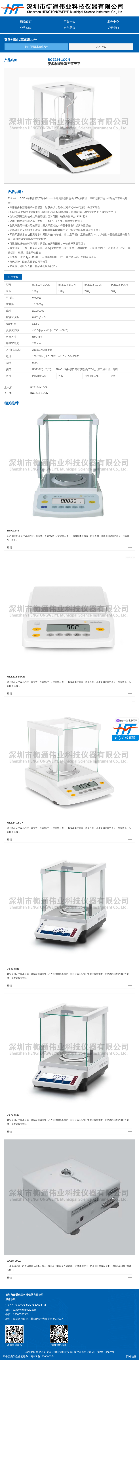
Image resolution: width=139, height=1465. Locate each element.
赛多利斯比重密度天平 (36, 46)
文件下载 (101, 46)
